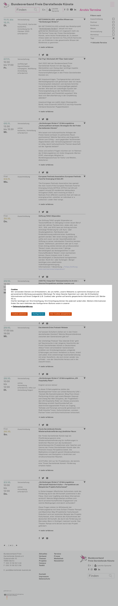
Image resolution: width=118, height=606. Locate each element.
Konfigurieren (38, 314)
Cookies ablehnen (19, 314)
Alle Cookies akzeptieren (60, 314)
